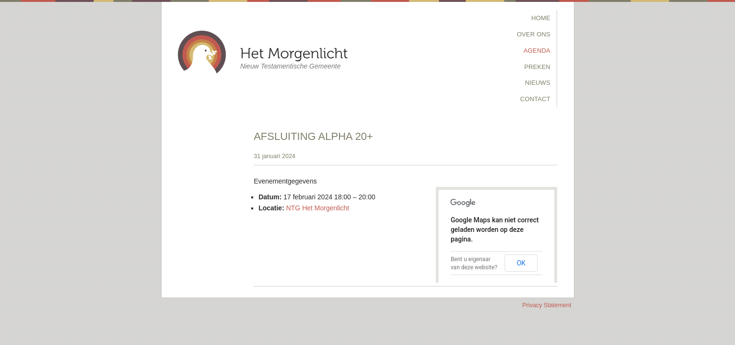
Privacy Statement (546, 305)
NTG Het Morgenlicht (317, 208)
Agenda (537, 50)
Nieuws (537, 82)
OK (521, 263)
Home (540, 18)
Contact (535, 99)
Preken (537, 66)
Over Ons (533, 34)
